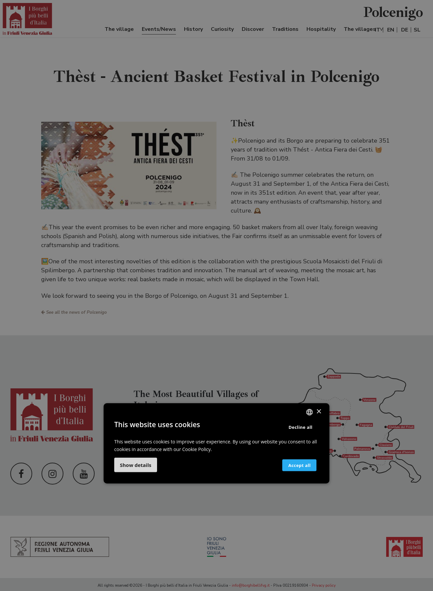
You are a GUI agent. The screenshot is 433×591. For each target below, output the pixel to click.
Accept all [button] (294, 465)
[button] (135, 465)
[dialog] (216, 295)
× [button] (318, 411)
